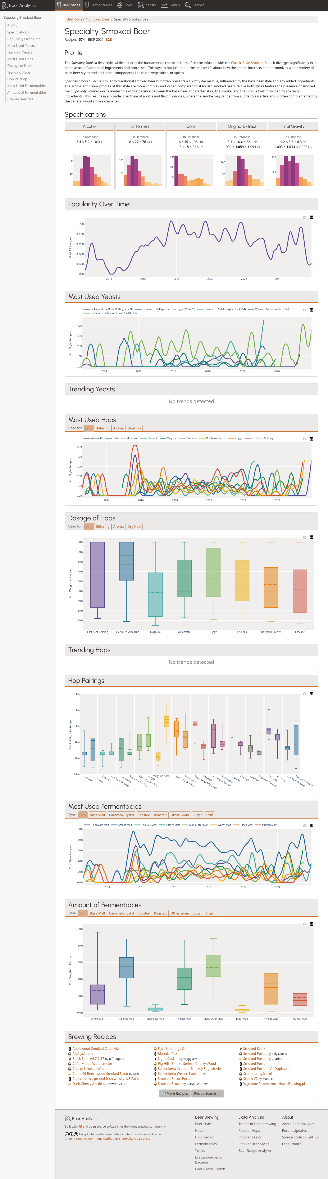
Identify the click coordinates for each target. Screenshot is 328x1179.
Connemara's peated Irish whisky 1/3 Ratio (106, 1078)
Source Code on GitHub (300, 1137)
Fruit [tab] (209, 815)
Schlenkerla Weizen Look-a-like (182, 1073)
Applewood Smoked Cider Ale (96, 1048)
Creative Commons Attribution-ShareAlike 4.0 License (112, 1139)
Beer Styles (75, 19)
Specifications (18, 32)
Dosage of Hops (19, 65)
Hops (199, 1130)
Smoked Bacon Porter (175, 1078)
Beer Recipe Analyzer (255, 1150)
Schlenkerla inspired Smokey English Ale (189, 1068)
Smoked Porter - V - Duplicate (266, 1068)
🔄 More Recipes (175, 1093)
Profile (12, 25)
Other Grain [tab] (179, 815)
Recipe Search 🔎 (207, 1093)
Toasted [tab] (144, 815)
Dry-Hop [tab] (134, 428)
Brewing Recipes (20, 99)
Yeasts (200, 1150)
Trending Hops (18, 72)
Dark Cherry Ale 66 (87, 1083)
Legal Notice (291, 1144)
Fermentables (206, 1144)
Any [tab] (89, 428)
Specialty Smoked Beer (22, 17)
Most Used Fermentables (26, 85)
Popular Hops (249, 1130)
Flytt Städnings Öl (172, 1048)
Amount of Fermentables (26, 92)
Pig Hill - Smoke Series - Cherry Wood (187, 1063)
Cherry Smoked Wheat (90, 1068)
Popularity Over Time (23, 39)
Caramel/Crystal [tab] (121, 815)
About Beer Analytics (298, 1124)
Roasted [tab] (160, 815)
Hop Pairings (17, 79)
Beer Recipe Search (210, 1169)
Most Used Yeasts (21, 45)
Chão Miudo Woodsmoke (92, 1063)
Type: (72, 814)
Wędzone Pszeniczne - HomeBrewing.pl (274, 1083)
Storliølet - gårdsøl (257, 1073)
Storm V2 (250, 1078)
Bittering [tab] (103, 428)
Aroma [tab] (118, 428)
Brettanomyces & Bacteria (208, 1160)
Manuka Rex (167, 1053)
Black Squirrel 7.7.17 (88, 1058)
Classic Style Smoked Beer (251, 62)
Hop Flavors (204, 1137)
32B (109, 39)
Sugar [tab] (197, 815)
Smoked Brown (170, 1083)
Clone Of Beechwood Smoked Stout (100, 1073)
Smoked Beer (99, 19)
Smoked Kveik (254, 1048)
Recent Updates (294, 1130)
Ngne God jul (168, 1058)
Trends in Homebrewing (257, 1124)
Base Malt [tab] (97, 815)
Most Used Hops (20, 59)
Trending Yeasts (19, 52)
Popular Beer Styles (253, 1144)
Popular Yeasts (249, 1137)
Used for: (75, 428)
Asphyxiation (83, 1053)
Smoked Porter (255, 1053)
